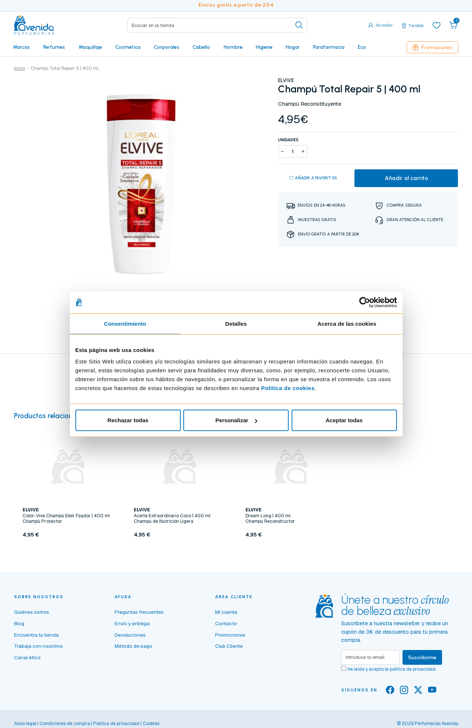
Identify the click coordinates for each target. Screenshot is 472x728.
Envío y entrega (132, 623)
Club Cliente (229, 646)
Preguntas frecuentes (139, 612)
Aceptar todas (344, 420)
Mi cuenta (226, 612)
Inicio (19, 68)
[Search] (217, 25)
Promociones (432, 47)
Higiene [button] (264, 47)
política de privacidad (412, 669)
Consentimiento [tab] (125, 323)
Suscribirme (422, 657)
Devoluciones (130, 635)
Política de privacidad (116, 724)
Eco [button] (362, 47)
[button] (453, 25)
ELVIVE (286, 80)
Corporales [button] (166, 47)
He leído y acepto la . (391, 669)
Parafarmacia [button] (328, 47)
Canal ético (27, 657)
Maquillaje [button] (90, 47)
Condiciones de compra (65, 724)
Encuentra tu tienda (36, 635)
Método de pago (133, 646)
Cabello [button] (201, 47)
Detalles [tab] (236, 323)
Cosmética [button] (127, 47)
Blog (19, 623)
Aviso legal (25, 724)
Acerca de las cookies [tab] (347, 323)
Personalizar (236, 420)
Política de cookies (288, 388)
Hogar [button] (293, 47)
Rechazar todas (128, 420)
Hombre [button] (233, 47)
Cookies (151, 724)
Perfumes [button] (54, 47)
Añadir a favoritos (313, 178)
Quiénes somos (31, 612)
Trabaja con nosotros (38, 646)
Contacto (226, 623)
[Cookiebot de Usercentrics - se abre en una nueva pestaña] (364, 302)
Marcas (21, 47)
